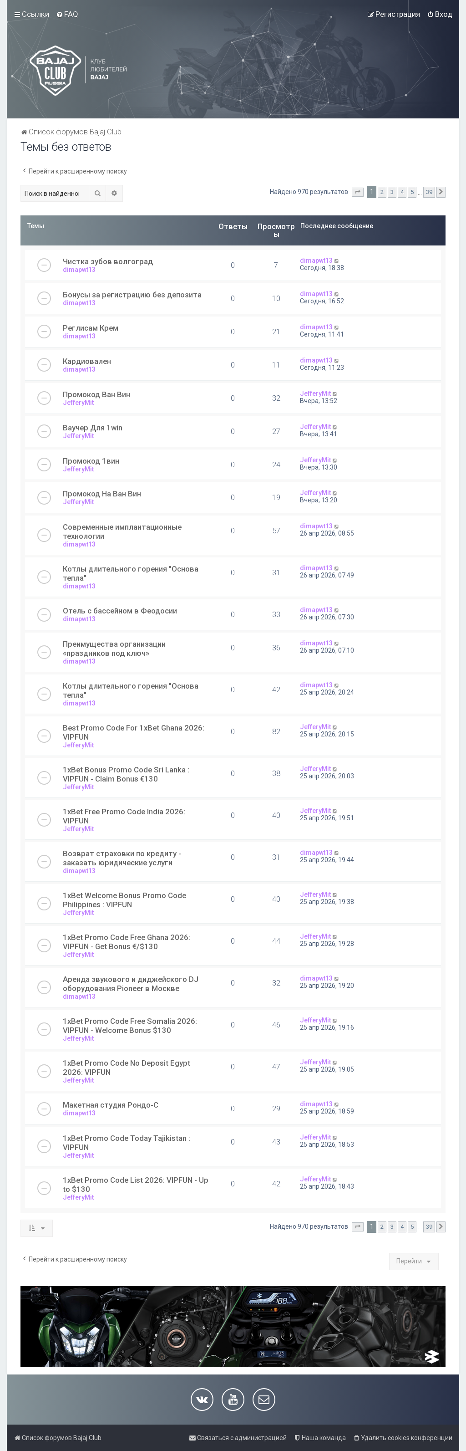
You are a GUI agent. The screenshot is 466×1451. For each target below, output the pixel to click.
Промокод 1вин (91, 460)
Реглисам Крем (90, 327)
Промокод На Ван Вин (102, 493)
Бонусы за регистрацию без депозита (132, 294)
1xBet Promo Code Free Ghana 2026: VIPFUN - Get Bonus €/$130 (126, 942)
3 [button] (392, 192)
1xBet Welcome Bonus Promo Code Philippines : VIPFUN (124, 900)
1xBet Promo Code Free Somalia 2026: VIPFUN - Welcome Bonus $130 (130, 1026)
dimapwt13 (79, 269)
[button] (358, 192)
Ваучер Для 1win (92, 427)
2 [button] (382, 192)
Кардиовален (87, 361)
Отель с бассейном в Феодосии (120, 610)
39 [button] (429, 192)
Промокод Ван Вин (96, 394)
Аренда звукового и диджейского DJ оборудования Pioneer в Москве (130, 984)
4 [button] (402, 192)
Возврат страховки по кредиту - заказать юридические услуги (122, 858)
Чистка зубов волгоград (108, 261)
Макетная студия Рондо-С (110, 1104)
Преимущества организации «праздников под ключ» (114, 648)
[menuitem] (67, 14)
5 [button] (412, 192)
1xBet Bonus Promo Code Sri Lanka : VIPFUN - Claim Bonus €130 (126, 774)
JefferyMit (78, 402)
